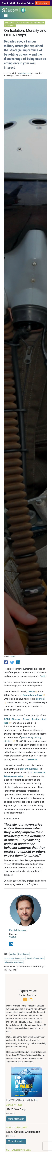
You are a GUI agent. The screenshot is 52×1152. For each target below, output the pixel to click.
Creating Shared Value (35, 958)
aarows (12, 656)
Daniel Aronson (25, 73)
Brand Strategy (23, 954)
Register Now (42, 3)
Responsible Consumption (15, 958)
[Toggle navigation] (6, 15)
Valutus (12, 937)
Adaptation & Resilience (14, 962)
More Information (16, 1119)
